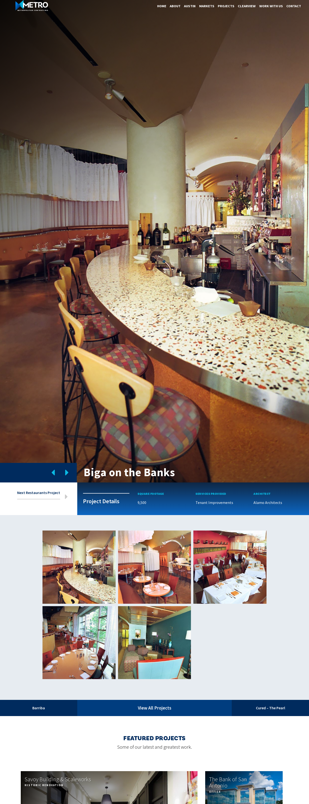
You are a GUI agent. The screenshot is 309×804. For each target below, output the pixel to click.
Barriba (38, 707)
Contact (293, 6)
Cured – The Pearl (270, 707)
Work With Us (271, 6)
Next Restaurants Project (38, 492)
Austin (190, 6)
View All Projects (154, 708)
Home (161, 6)
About (175, 6)
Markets (206, 6)
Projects (226, 6)
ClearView (247, 6)
